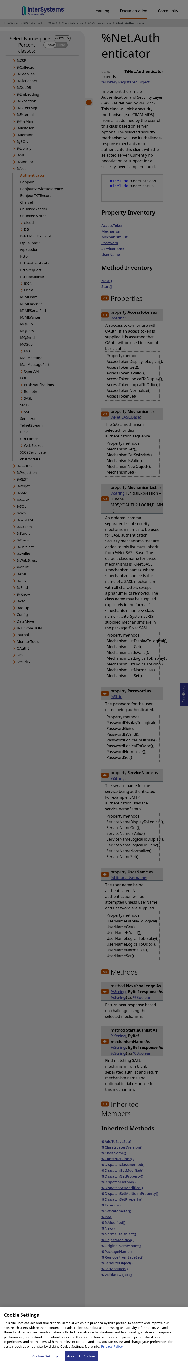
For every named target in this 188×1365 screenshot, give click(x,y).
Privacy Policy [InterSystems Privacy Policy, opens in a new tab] (112, 1350)
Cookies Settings (45, 1360)
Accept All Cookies (81, 1360)
